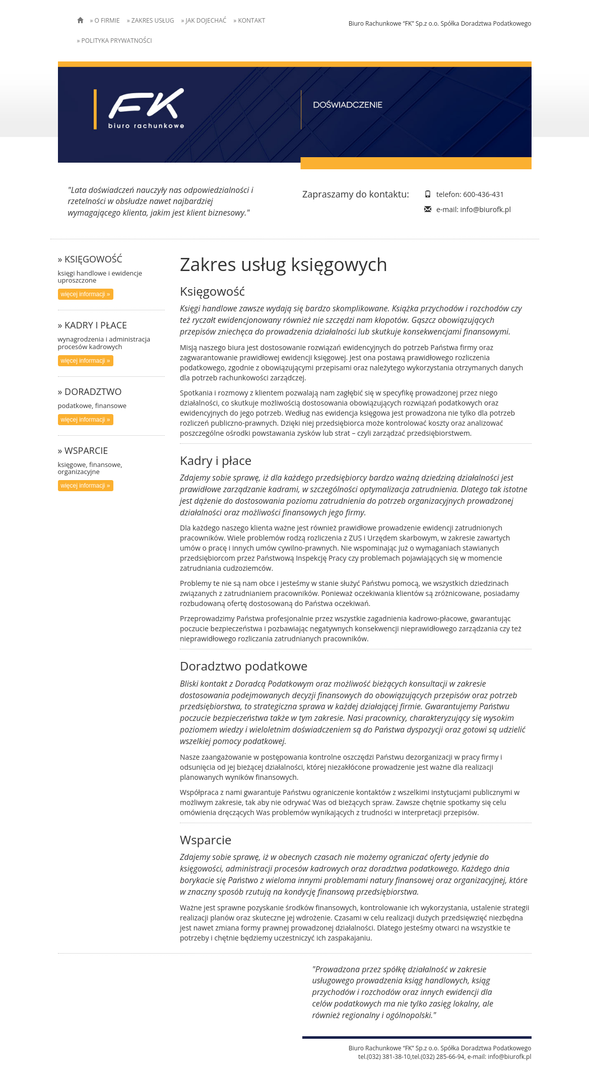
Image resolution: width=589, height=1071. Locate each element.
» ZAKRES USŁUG (150, 20)
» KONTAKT (249, 20)
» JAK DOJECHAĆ (203, 20)
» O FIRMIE (105, 20)
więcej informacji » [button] (85, 294)
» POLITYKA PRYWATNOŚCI (114, 40)
